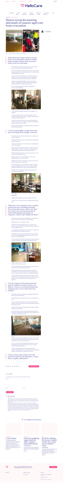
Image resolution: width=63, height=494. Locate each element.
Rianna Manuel (27, 445)
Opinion (17, 14)
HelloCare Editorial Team (11, 440)
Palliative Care (23, 14)
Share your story (22, 1)
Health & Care (13, 17)
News (17, 17)
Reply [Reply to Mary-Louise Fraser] (9, 410)
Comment (7, 378)
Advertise (30, 1)
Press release (31, 14)
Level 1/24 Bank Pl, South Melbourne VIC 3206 (46, 475)
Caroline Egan (48, 31)
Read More (7, 449)
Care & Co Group (25, 474)
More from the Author (34, 366)
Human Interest (8, 436)
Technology (45, 14)
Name (7, 387)
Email (24, 387)
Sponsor (38, 14)
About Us (7, 1)
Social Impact (14, 1)
